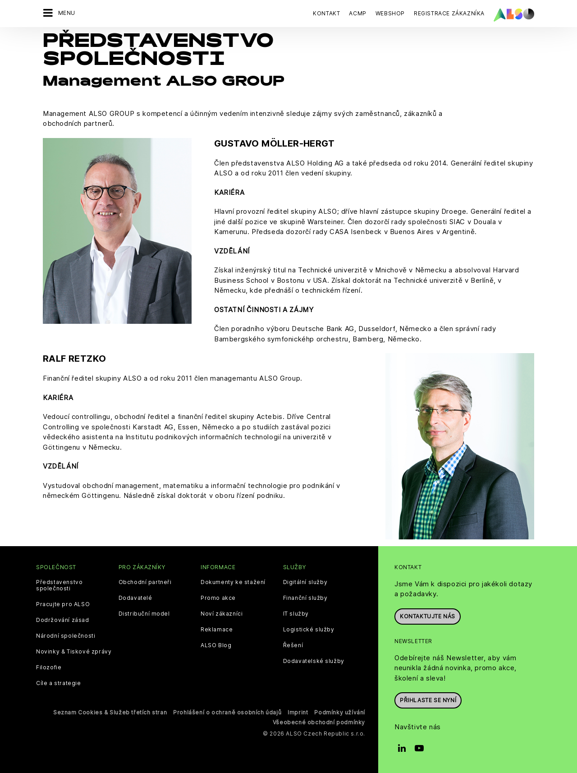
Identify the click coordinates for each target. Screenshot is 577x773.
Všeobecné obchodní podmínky (319, 722)
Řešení (293, 645)
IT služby (296, 614)
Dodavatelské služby (313, 661)
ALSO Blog (216, 645)
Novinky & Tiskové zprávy (73, 652)
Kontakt (326, 13)
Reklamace (217, 629)
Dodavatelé (135, 598)
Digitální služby (305, 582)
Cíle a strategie (58, 683)
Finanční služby (305, 598)
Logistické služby (308, 629)
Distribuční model (144, 614)
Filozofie (48, 667)
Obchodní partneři (145, 582)
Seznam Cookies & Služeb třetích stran (110, 712)
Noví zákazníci (222, 614)
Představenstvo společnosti (59, 585)
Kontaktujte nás (427, 616)
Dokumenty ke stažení (233, 582)
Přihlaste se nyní (428, 700)
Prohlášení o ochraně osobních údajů (227, 712)
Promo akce (218, 598)
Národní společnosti (65, 636)
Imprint (298, 712)
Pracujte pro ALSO (63, 604)
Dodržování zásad (62, 620)
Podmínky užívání (339, 712)
